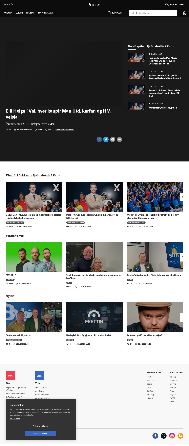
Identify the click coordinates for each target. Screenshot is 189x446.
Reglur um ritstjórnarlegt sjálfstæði (17, 389)
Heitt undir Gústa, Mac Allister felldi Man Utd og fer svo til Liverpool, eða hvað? (163, 61)
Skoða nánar (15, 426)
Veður (172, 392)
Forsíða (8, 4)
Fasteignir (174, 381)
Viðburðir (174, 388)
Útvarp (150, 399)
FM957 (173, 399)
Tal (171, 407)
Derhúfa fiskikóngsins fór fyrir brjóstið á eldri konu (154, 275)
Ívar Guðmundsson (14, 340)
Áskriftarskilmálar (44, 403)
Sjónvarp (151, 396)
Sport (149, 385)
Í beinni (30, 13)
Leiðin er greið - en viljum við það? (145, 336)
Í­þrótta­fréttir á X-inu (65, 130)
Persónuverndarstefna (16, 394)
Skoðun (150, 392)
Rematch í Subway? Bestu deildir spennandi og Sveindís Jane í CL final (164, 93)
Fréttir (70, 340)
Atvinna (173, 385)
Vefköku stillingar (23, 434)
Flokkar (19, 13)
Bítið (69, 283)
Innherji (173, 377)
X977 (172, 403)
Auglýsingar (42, 392)
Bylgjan (173, 396)
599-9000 (14, 405)
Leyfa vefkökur (57, 434)
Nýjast (10, 296)
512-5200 (45, 388)
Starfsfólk (41, 406)
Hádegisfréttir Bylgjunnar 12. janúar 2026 (88, 336)
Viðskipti (151, 381)
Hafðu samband (44, 395)
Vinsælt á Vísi (15, 236)
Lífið (149, 388)
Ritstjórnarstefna (44, 399)
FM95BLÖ (11, 275)
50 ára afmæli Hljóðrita (18, 336)
